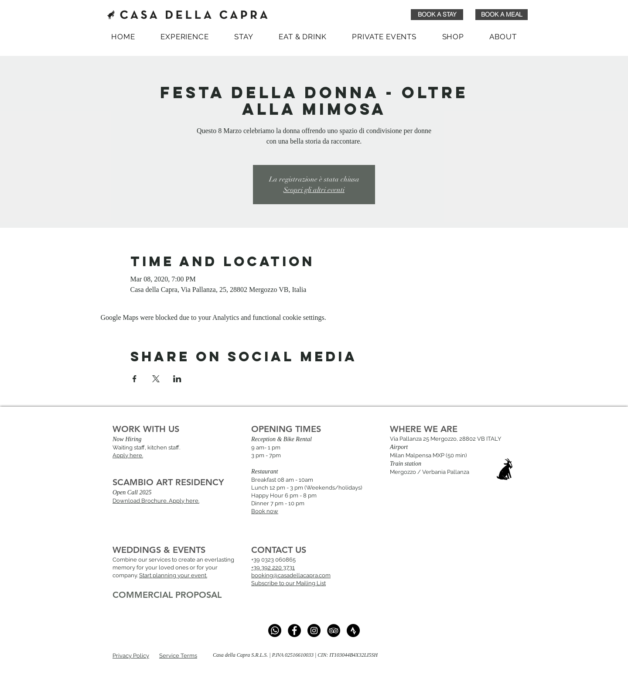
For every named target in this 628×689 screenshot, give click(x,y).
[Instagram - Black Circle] (314, 630)
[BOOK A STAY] (437, 14)
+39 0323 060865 (273, 559)
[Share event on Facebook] (134, 378)
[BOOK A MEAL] (501, 14)
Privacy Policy (131, 655)
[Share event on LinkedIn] (177, 378)
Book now (264, 511)
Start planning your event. (173, 575)
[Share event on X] (156, 378)
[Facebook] (294, 630)
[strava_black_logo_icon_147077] (353, 630)
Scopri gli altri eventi (314, 189)
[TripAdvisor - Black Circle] (333, 630)
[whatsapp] (274, 630)
